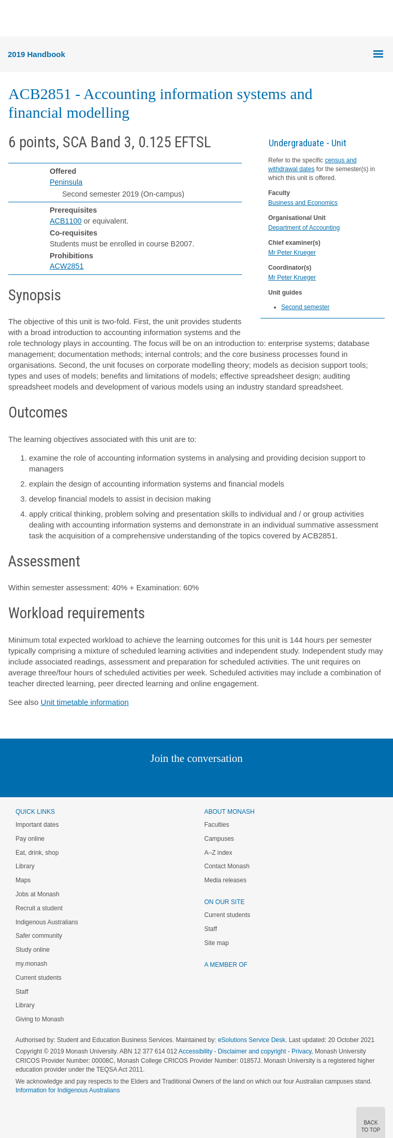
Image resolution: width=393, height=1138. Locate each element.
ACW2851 (67, 266)
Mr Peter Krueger (292, 252)
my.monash (31, 963)
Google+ (204, 779)
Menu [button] (13, 18)
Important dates (37, 824)
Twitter (166, 779)
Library (25, 866)
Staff (22, 991)
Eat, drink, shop (37, 852)
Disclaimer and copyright (252, 1051)
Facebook (186, 779)
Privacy (301, 1051)
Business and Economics (303, 202)
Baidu (268, 779)
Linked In (144, 779)
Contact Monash (227, 866)
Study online (33, 949)
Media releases (225, 880)
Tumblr (225, 779)
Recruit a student (39, 908)
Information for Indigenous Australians (68, 1090)
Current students (39, 977)
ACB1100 (66, 221)
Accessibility (195, 1051)
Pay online (30, 838)
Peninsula (66, 182)
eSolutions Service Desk (251, 1040)
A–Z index (218, 852)
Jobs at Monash (38, 894)
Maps (23, 880)
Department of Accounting (304, 227)
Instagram (123, 779)
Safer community (39, 935)
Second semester (305, 307)
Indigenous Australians (47, 922)
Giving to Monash (40, 1019)
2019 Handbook (36, 54)
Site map (217, 943)
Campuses (219, 838)
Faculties (217, 824)
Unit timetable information (85, 702)
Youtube (246, 779)
